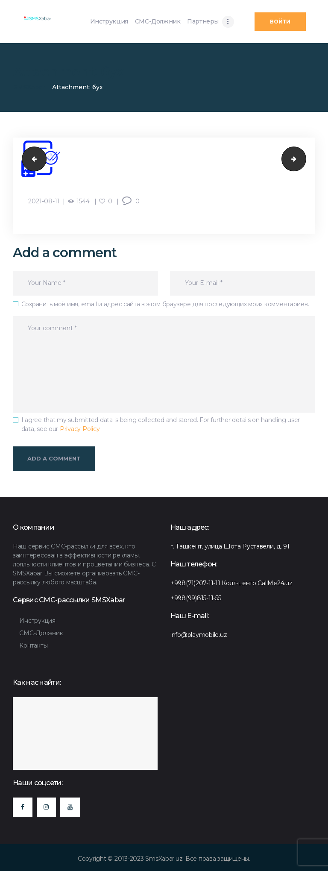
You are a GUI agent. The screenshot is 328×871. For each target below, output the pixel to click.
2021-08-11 (44, 201)
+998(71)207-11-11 (195, 583)
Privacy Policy (80, 429)
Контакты (33, 645)
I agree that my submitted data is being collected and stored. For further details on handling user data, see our (160, 424)
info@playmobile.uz (198, 635)
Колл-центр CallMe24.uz (257, 583)
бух (31, 158)
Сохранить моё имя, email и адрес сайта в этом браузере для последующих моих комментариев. (165, 304)
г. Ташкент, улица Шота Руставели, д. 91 (230, 546)
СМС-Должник (41, 633)
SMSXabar (29, 87)
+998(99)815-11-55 (195, 598)
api (303, 158)
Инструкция (37, 621)
